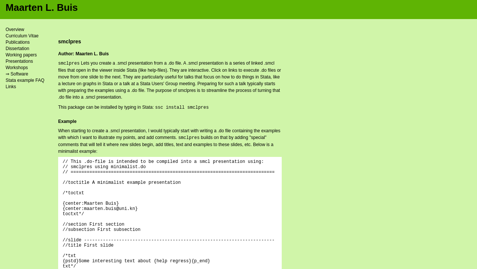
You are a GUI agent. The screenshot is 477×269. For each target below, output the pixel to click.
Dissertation (17, 48)
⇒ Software (17, 74)
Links (11, 86)
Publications (18, 42)
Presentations (19, 61)
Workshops (17, 67)
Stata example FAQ (25, 80)
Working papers (21, 55)
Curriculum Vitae (22, 35)
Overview (15, 29)
